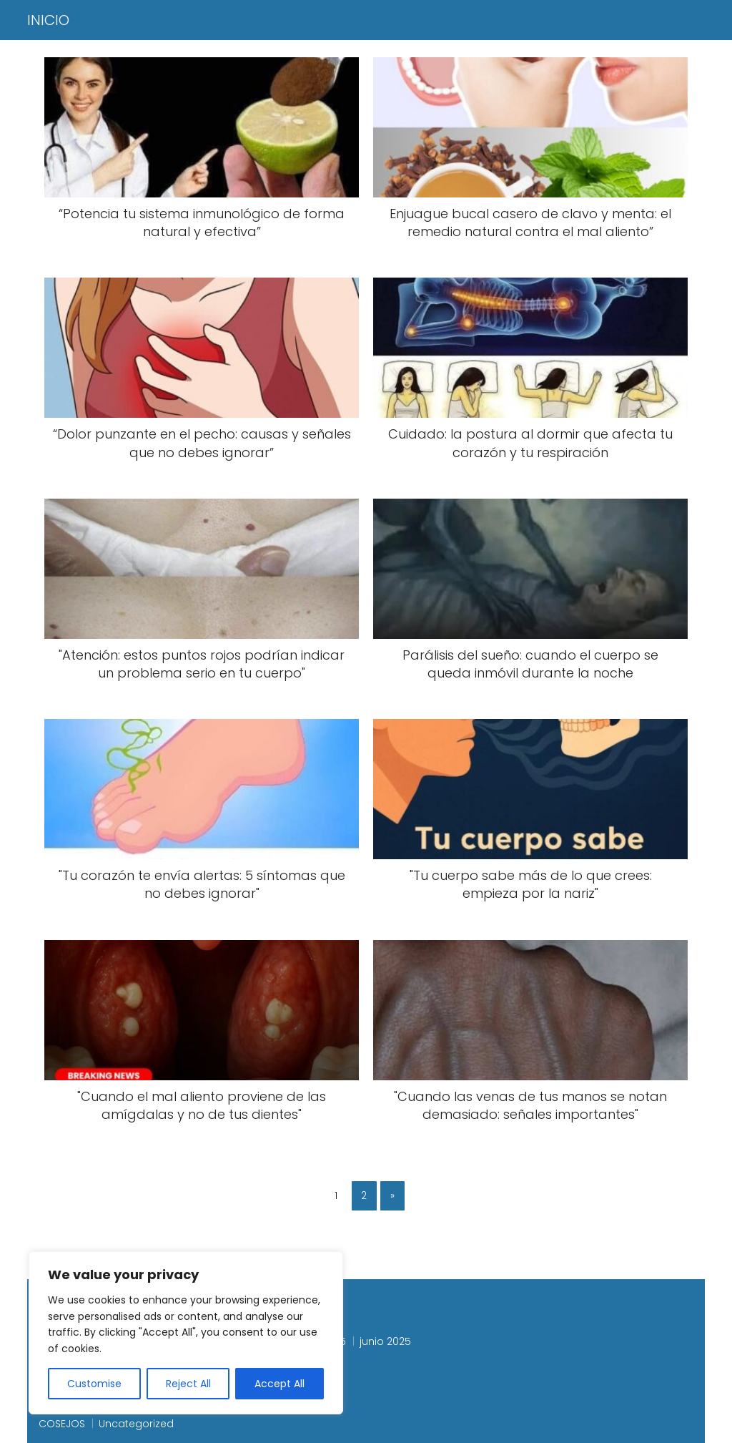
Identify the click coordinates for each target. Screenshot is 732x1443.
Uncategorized (136, 1424)
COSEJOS (62, 1424)
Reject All (188, 1383)
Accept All (279, 1383)
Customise (94, 1383)
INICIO (48, 20)
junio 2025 (385, 1341)
